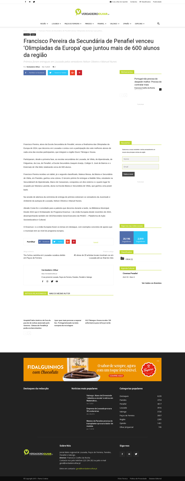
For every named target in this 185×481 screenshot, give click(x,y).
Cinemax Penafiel (130, 273)
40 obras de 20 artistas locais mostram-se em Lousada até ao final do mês (93, 256)
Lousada (56, 24)
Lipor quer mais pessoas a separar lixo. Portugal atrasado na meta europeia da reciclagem (67, 322)
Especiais (139, 24)
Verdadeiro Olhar (33, 67)
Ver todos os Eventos (151, 283)
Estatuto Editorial (155, 479)
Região (44, 24)
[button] (158, 24)
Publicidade (157, 2)
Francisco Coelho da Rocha (144, 88)
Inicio (25, 31)
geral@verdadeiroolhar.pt (86, 468)
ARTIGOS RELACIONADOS (35, 294)
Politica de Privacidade (138, 479)
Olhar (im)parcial (126, 427)
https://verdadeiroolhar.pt (49, 273)
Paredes (89, 24)
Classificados (145, 2)
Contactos (133, 2)
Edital (128, 259)
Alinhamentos (127, 72)
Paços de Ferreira (73, 24)
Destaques (124, 396)
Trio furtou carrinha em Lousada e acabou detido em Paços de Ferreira (44, 256)
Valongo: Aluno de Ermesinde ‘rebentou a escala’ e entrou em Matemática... (100, 398)
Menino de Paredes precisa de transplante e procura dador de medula (100, 423)
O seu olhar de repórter (119, 2)
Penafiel (102, 24)
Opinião (127, 24)
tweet (96, 242)
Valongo (114, 24)
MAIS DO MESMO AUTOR (59, 294)
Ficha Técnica (123, 479)
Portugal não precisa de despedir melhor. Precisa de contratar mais (147, 81)
